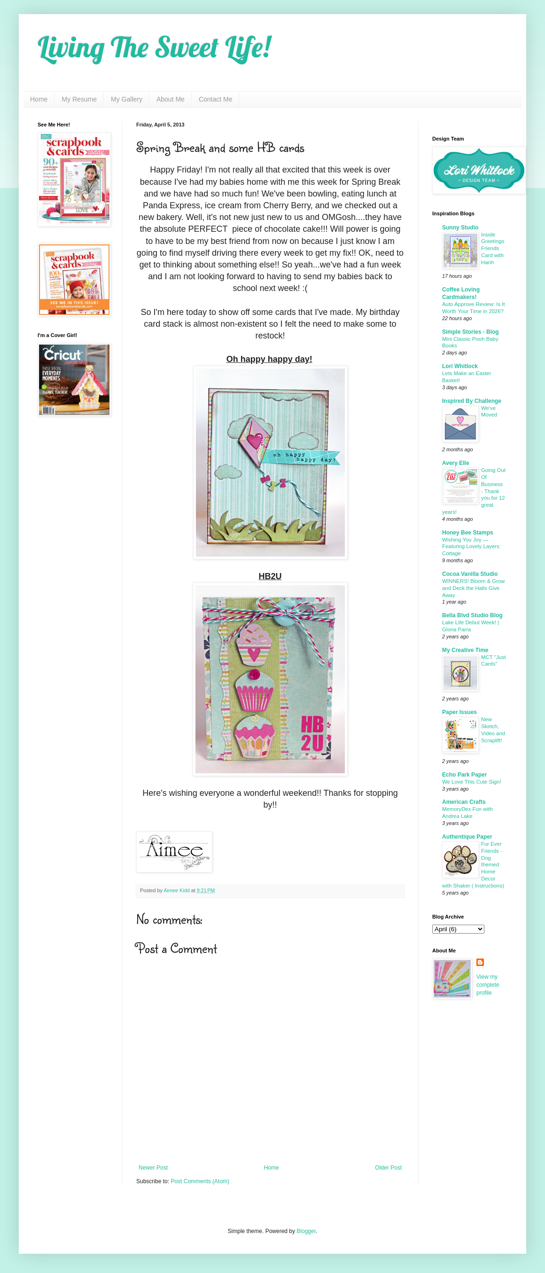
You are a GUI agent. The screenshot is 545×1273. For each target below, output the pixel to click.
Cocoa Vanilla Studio (470, 574)
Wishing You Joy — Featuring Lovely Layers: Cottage (471, 547)
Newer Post (153, 1167)
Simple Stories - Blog (470, 332)
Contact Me (216, 99)
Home (38, 99)
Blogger (306, 1231)
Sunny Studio (460, 227)
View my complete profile (487, 985)
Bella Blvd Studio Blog (472, 615)
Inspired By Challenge (471, 401)
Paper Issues (459, 712)
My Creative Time (465, 650)
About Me (170, 99)
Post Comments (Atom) (200, 1181)
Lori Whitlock (460, 366)
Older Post (388, 1167)
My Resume (79, 99)
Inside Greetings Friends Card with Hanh (492, 248)
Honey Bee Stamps (467, 532)
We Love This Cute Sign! (471, 782)
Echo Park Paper (464, 774)
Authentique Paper (467, 836)
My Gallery (126, 99)
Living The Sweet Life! (154, 46)
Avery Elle (455, 463)
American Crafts (464, 802)
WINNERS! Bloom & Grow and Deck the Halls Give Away (473, 588)
